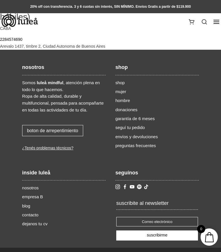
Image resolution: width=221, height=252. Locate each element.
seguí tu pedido (130, 127)
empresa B (32, 196)
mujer (120, 91)
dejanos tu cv (34, 223)
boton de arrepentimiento (52, 130)
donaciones (126, 109)
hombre (122, 100)
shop (120, 82)
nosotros (30, 187)
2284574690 (11, 39)
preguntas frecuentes (135, 145)
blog (26, 205)
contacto (30, 214)
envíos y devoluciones (136, 136)
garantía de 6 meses (135, 118)
